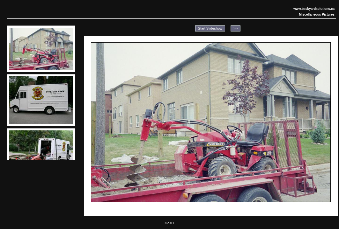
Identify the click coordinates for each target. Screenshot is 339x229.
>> (235, 28)
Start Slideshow (210, 28)
